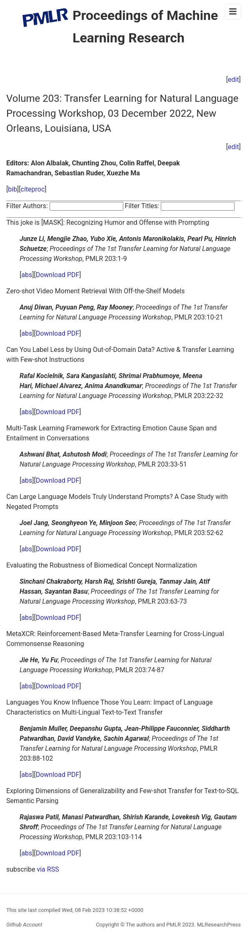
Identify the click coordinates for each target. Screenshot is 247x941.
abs (26, 275)
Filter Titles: (142, 206)
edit (233, 80)
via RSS (48, 869)
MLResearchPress (218, 924)
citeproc (33, 189)
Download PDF (58, 275)
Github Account (24, 924)
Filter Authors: (27, 206)
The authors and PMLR (153, 924)
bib (12, 189)
